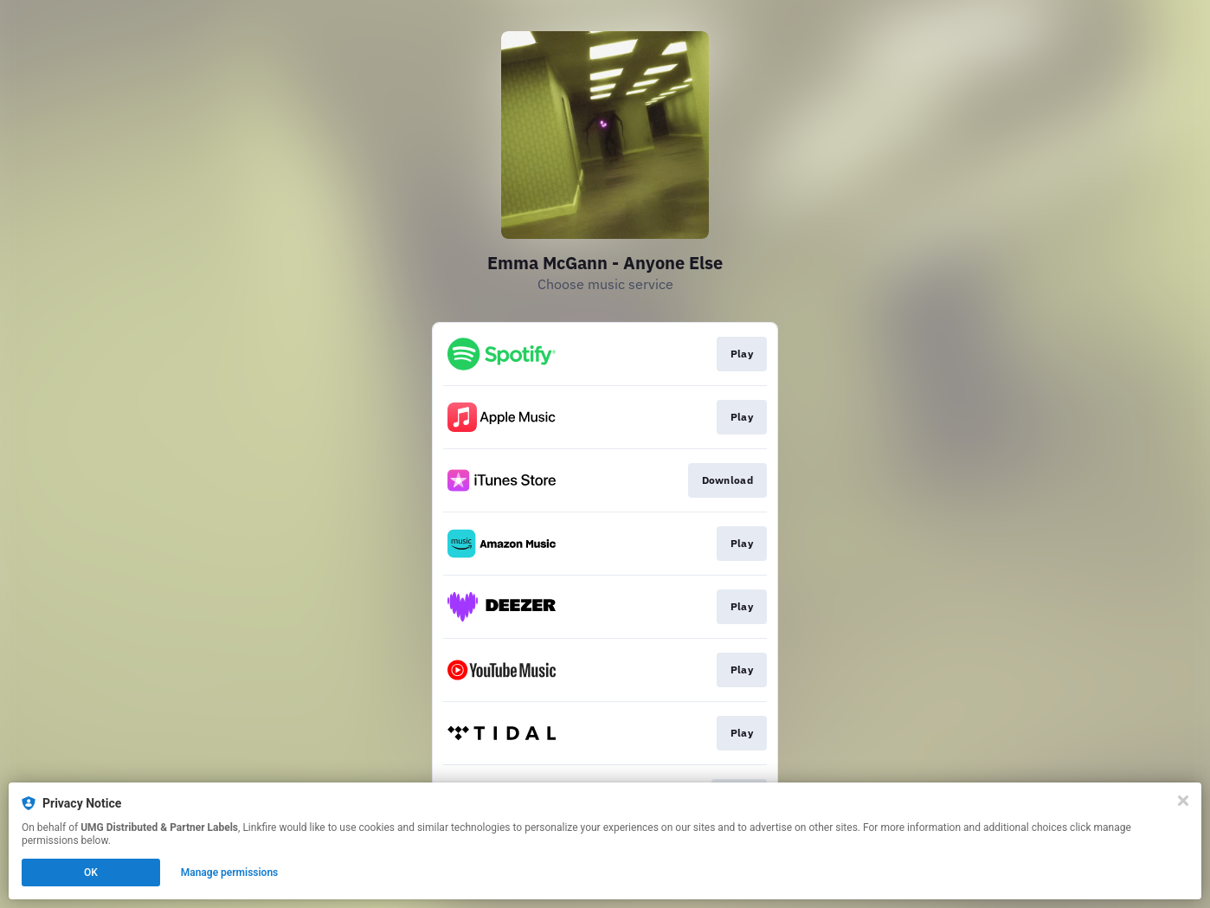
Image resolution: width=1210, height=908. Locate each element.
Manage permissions (230, 872)
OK (91, 872)
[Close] (1183, 801)
